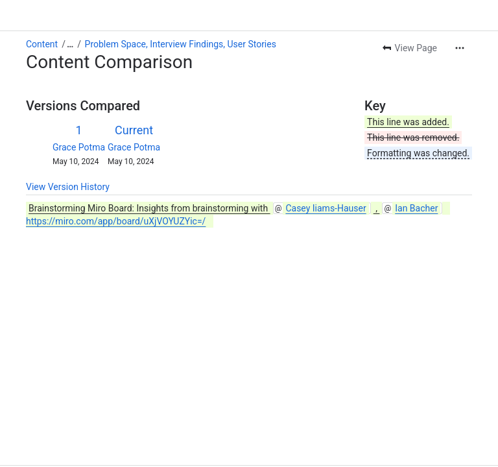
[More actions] (459, 48)
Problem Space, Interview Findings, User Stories (180, 44)
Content (42, 44)
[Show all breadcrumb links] (70, 44)
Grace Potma (79, 147)
